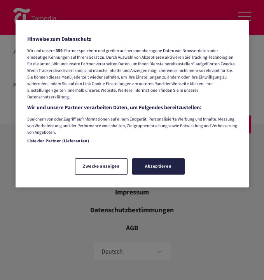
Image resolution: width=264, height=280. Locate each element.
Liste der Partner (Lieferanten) (58, 141)
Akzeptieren (158, 166)
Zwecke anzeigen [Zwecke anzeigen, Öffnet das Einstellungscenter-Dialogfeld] (101, 166)
